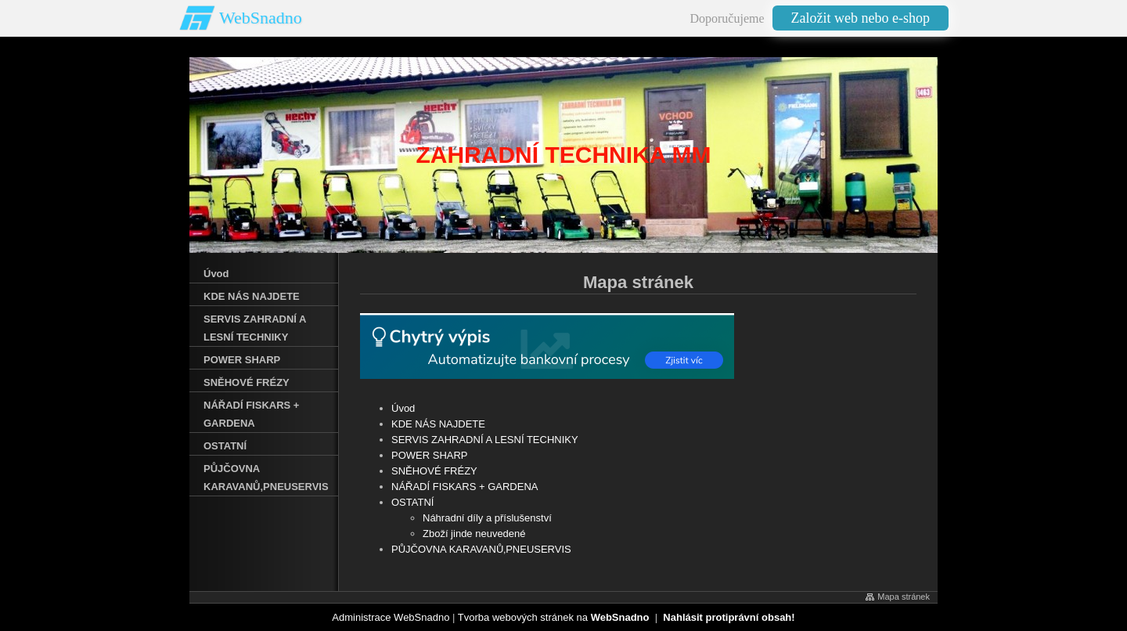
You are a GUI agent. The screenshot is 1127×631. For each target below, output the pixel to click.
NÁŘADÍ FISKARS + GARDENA (464, 486)
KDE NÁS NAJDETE (438, 424)
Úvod (403, 408)
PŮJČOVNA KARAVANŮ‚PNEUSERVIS (481, 549)
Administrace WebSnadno (390, 617)
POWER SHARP (429, 455)
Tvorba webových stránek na (554, 617)
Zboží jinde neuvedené (474, 533)
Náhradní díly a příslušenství (487, 518)
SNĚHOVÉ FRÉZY (434, 471)
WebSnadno (260, 17)
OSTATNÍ (412, 502)
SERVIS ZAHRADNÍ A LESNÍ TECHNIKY (484, 439)
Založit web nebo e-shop (860, 18)
